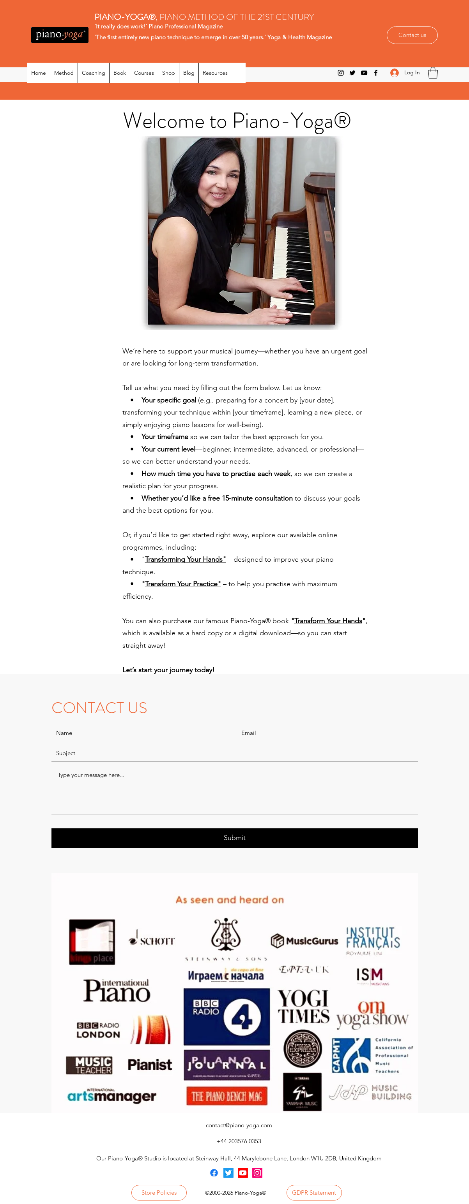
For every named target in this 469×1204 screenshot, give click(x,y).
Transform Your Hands (328, 621)
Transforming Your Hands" (185, 559)
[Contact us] (412, 35)
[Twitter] (352, 73)
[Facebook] (376, 73)
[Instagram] (341, 73)
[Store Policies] (159, 1192)
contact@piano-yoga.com (239, 1125)
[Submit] (234, 838)
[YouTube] (364, 73)
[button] (433, 73)
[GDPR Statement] (314, 1192)
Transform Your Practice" (183, 584)
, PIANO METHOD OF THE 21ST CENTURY (205, 17)
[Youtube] (243, 1173)
